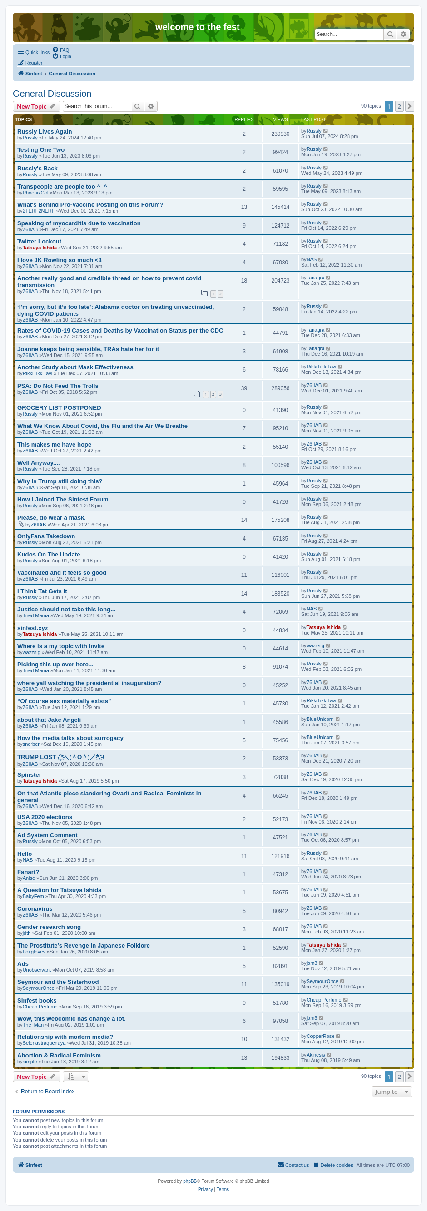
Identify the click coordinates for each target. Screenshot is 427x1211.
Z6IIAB (30, 229)
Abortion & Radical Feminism (59, 1055)
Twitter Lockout (39, 241)
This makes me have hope (54, 444)
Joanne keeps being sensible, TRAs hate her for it (88, 349)
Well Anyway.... (38, 462)
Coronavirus (35, 908)
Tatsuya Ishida (40, 247)
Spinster (29, 774)
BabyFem (33, 896)
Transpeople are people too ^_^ (62, 186)
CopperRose (321, 1036)
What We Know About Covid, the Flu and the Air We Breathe (102, 425)
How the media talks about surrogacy (70, 738)
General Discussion (52, 94)
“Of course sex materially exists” (64, 701)
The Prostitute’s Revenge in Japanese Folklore (83, 945)
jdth (27, 933)
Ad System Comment (47, 835)
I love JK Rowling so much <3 (59, 260)
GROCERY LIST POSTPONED (59, 407)
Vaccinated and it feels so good (61, 572)
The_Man (33, 1024)
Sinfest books (36, 1000)
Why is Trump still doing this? (60, 481)
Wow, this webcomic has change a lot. (71, 1018)
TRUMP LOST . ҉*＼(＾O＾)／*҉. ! (60, 757)
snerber (31, 744)
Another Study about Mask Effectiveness (75, 367)
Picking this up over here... (55, 664)
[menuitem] (60, 49)
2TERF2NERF (39, 210)
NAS (312, 259)
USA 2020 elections (44, 817)
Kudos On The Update (48, 554)
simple (30, 1061)
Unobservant (37, 970)
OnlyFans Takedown (46, 536)
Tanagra (316, 277)
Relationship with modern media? (65, 1036)
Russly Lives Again (44, 131)
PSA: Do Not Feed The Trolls (58, 385)
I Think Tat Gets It (42, 591)
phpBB (190, 1181)
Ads (23, 963)
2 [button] (399, 106)
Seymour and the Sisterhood (58, 981)
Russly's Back (37, 168)
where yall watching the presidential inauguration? (89, 683)
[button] (409, 106)
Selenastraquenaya (44, 1043)
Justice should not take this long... (66, 609)
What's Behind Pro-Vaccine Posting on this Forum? (90, 204)
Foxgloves (34, 951)
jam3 (312, 963)
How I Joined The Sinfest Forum (63, 499)
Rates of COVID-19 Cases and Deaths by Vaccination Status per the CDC (120, 330)
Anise (29, 878)
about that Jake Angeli (49, 719)
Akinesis (316, 1054)
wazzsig (31, 652)
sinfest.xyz (32, 628)
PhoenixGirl (36, 192)
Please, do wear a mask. (51, 517)
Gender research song (49, 926)
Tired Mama (36, 615)
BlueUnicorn (320, 719)
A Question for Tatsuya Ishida (59, 890)
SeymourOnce (39, 988)
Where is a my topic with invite (60, 646)
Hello (24, 853)
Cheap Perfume (40, 1006)
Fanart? (28, 872)
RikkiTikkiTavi (38, 373)
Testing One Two (41, 149)
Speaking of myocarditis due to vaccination (79, 223)
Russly (30, 137)
